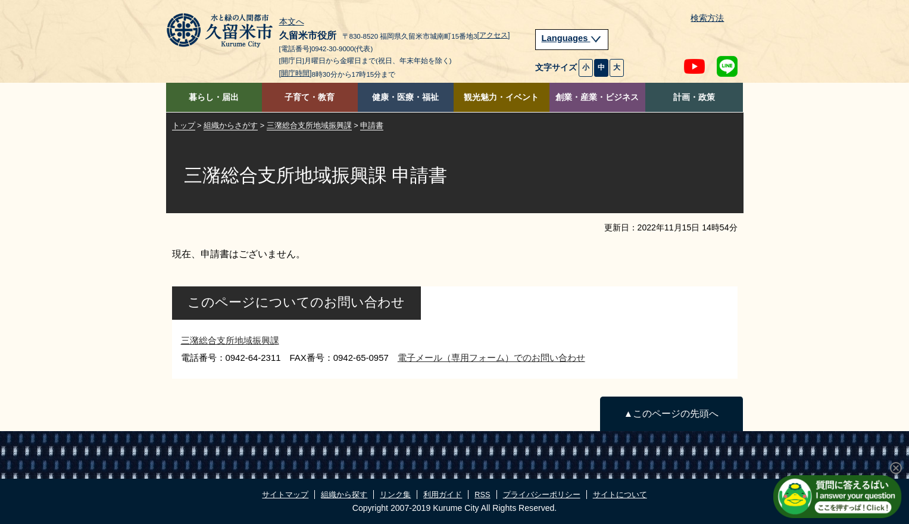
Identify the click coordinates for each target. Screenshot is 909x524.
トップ (183, 125)
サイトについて (620, 494)
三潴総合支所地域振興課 (309, 125)
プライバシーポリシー (541, 494)
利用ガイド (442, 494)
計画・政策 (694, 97)
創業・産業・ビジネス (597, 97)
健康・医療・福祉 (405, 97)
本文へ (291, 22)
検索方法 (707, 18)
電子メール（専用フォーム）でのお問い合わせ (491, 358)
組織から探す (344, 494)
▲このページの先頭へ (671, 413)
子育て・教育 (310, 97)
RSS (482, 494)
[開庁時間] (295, 73)
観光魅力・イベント (501, 97)
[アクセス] (493, 35)
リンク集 (395, 494)
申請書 (371, 125)
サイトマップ (285, 494)
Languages (572, 38)
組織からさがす (231, 125)
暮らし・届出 (214, 97)
